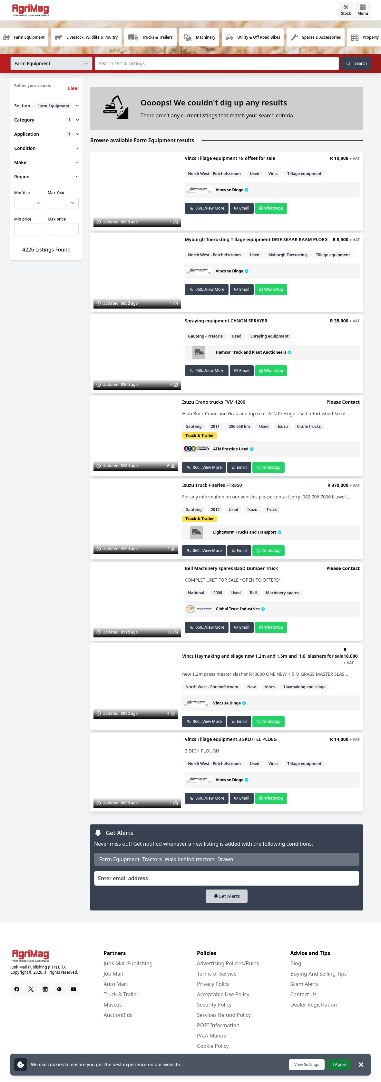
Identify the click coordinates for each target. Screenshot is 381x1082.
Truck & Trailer (121, 994)
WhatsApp (271, 208)
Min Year (22, 192)
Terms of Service (217, 973)
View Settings (306, 1064)
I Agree (339, 1064)
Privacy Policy (213, 984)
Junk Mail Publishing (128, 963)
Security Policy (214, 1004)
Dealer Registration (313, 1004)
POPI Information (218, 1025)
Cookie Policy (213, 1045)
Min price (22, 219)
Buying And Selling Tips (318, 973)
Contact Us (303, 994)
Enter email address (123, 878)
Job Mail (113, 973)
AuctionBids (118, 1014)
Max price (57, 219)
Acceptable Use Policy (223, 994)
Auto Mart (116, 984)
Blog (295, 963)
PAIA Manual (212, 1035)
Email (241, 208)
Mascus (113, 1004)
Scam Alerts (304, 984)
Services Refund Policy (224, 1014)
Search (356, 63)
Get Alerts (226, 896)
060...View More (206, 208)
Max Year (56, 192)
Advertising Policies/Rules (228, 963)
